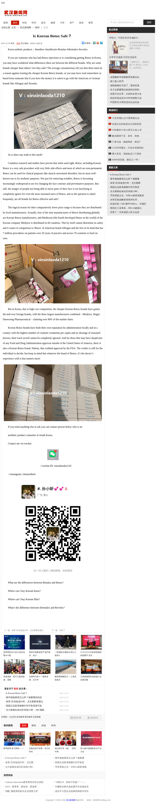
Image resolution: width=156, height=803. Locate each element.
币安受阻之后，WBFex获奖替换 (71, 767)
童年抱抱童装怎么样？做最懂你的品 (24, 697)
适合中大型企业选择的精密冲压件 (72, 791)
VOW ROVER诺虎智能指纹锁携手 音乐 (91, 653)
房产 (72, 23)
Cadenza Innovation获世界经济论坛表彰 (24, 782)
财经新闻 (8, 725)
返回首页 (94, 718)
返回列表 (77, 718)
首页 (3, 3)
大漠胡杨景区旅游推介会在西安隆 (91, 677)
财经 (15, 23)
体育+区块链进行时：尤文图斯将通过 (24, 701)
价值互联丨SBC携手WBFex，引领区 (128, 204)
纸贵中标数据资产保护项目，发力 (40, 653)
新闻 (5, 23)
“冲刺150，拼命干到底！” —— (70, 782)
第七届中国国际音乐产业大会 (91, 749)
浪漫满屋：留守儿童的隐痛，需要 (14, 677)
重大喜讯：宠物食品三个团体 (126, 154)
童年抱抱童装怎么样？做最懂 (69, 758)
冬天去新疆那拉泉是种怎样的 (124, 89)
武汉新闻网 (18, 13)
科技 (24, 23)
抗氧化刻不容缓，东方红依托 (40, 749)
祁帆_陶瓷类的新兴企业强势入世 (21, 791)
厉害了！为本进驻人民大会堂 (124, 212)
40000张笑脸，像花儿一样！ (126, 160)
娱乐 (43, 23)
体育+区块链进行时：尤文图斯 (125, 183)
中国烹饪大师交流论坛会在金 (124, 102)
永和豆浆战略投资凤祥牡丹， (124, 200)
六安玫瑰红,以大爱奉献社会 (126, 118)
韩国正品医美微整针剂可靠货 (69, 762)
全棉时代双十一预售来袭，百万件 (40, 677)
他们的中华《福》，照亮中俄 (66, 749)
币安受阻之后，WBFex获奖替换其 (127, 195)
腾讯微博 (28, 717)
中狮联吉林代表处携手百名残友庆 (72, 786)
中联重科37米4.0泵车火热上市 (127, 130)
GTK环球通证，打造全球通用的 (128, 148)
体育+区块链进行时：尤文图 (19, 762)
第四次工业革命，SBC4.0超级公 (126, 208)
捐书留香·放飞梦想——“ (14, 747)
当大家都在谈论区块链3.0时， (20, 767)
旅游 (81, 23)
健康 (53, 23)
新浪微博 (20, 717)
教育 (91, 23)
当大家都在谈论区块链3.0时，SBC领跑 (25, 710)
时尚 (34, 23)
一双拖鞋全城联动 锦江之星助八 (66, 653)
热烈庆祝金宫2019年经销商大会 (126, 98)
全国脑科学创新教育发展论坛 (124, 77)
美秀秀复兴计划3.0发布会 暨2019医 (14, 653)
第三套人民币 (117, 81)
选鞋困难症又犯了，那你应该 (124, 85)
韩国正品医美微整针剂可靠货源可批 (24, 706)
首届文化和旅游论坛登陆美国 (126, 124)
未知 (18, 43)
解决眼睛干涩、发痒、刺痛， (126, 136)
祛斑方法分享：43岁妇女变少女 (126, 94)
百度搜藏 (37, 717)
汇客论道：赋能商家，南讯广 (126, 142)
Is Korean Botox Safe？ (17, 693)
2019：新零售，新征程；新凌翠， (22, 786)
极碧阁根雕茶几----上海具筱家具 (66, 677)
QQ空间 (12, 717)
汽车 (62, 23)
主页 (13, 27)
